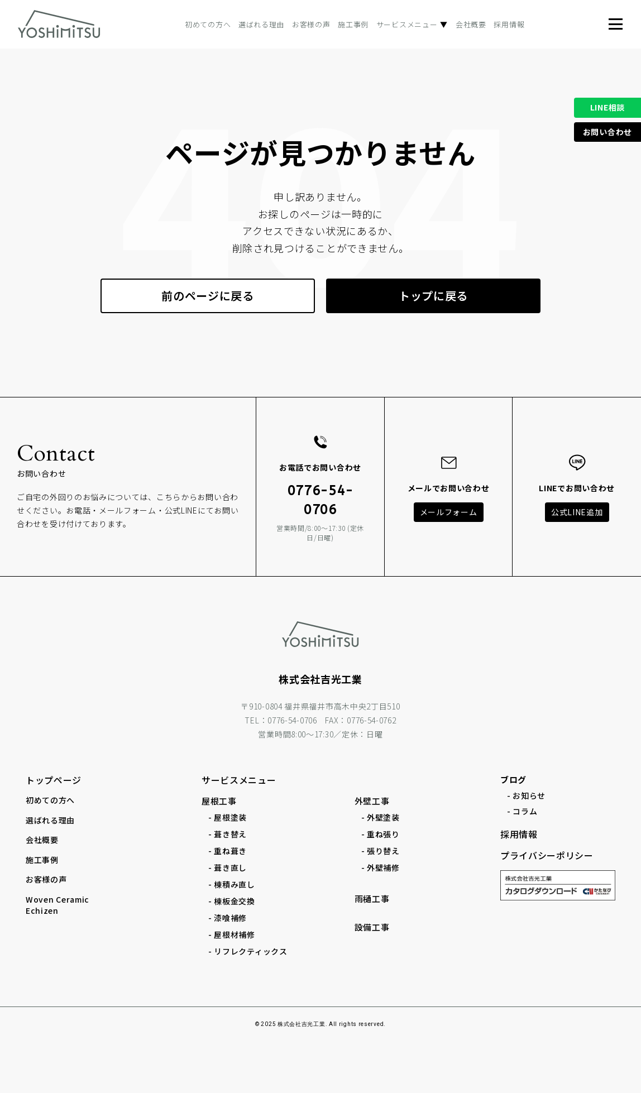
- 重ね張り (380, 834)
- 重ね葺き (227, 850)
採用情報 (509, 24)
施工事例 (353, 24)
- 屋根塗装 (227, 817)
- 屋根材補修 (231, 934)
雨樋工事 (372, 898)
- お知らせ (526, 795)
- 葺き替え (227, 834)
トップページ (54, 780)
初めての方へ (208, 24)
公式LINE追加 (577, 511)
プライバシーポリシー (547, 855)
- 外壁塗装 (380, 817)
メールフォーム (448, 511)
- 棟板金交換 (231, 901)
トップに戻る (433, 295)
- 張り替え (380, 850)
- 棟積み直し (231, 884)
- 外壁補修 (380, 867)
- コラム (522, 811)
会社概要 (471, 24)
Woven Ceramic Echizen (57, 905)
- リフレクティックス (248, 951)
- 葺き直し (227, 867)
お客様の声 (311, 24)
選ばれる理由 (261, 24)
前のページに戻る (207, 295)
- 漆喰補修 (227, 917)
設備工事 (372, 927)
